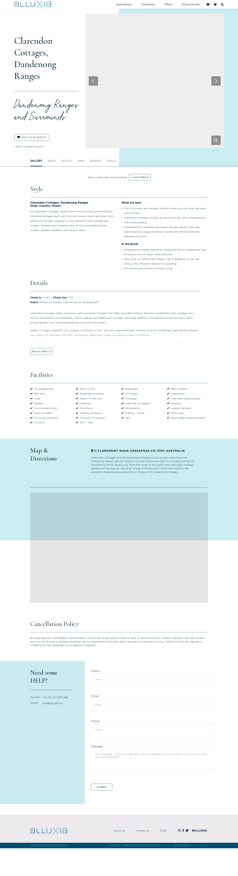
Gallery (36, 161)
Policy (112, 161)
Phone (95, 721)
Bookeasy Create (198, 845)
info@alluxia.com (53, 703)
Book (52, 161)
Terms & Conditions (40, 845)
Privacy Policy (60, 845)
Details (66, 161)
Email (95, 696)
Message (97, 746)
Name (95, 671)
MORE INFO (40, 351)
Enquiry (96, 161)
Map (81, 161)
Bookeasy (165, 845)
